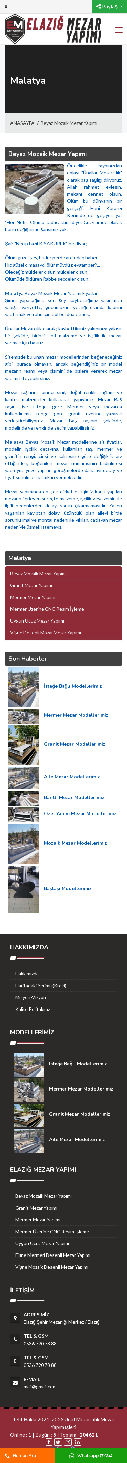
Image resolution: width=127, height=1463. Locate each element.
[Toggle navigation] (118, 30)
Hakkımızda (27, 973)
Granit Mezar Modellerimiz (74, 744)
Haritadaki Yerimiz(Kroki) (40, 985)
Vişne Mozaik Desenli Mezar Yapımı (51, 1267)
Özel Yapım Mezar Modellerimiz (80, 813)
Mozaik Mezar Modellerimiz (75, 843)
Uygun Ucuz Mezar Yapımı (42, 1243)
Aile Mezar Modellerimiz (72, 777)
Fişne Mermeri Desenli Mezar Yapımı (52, 1255)
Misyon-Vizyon (30, 997)
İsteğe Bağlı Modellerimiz (73, 686)
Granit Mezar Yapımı (36, 1208)
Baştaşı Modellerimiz (68, 888)
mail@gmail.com (40, 1386)
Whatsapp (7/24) (90, 1455)
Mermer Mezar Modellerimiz (76, 715)
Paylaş (107, 6)
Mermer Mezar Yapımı (37, 1219)
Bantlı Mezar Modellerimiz (74, 797)
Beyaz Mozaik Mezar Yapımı (69, 123)
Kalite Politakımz (32, 1009)
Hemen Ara (20, 1455)
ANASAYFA (22, 123)
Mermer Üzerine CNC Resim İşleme (52, 1231)
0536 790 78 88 (40, 1343)
